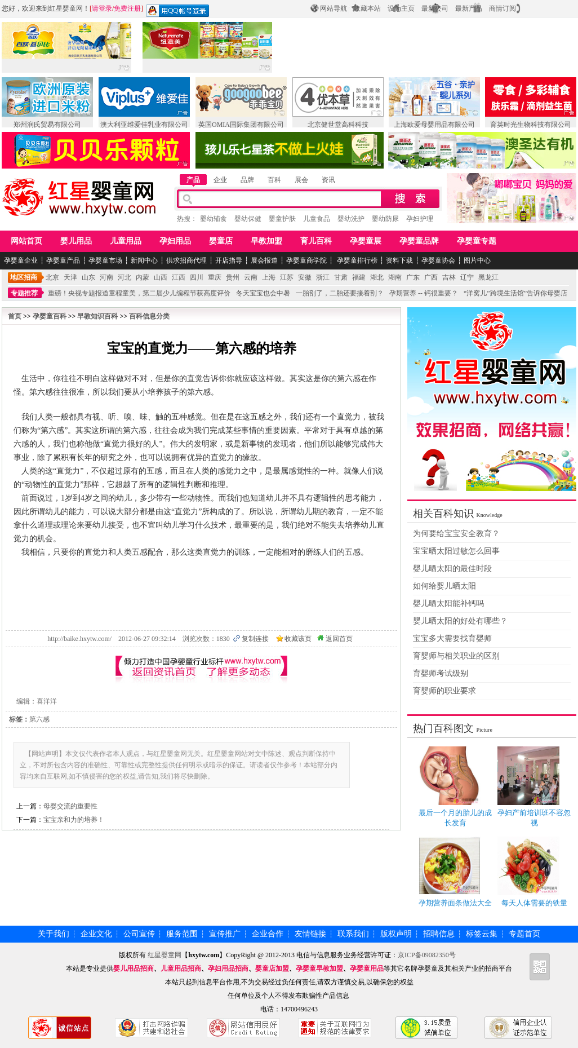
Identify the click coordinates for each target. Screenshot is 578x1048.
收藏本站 (367, 8)
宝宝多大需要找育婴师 (452, 638)
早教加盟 (266, 241)
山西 (160, 277)
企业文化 (96, 934)
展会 (301, 180)
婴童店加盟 (272, 968)
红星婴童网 (66, 8)
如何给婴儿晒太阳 (444, 586)
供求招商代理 (186, 260)
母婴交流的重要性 (70, 806)
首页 (14, 316)
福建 (359, 277)
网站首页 (26, 241)
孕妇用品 (175, 241)
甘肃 (341, 277)
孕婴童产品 (63, 260)
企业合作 (267, 934)
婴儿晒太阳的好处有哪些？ (460, 621)
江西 (178, 277)
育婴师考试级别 (440, 673)
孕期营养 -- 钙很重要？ (423, 293)
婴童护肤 (282, 219)
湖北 (377, 277)
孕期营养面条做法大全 (455, 903)
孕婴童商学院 (306, 260)
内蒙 (142, 277)
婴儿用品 (76, 241)
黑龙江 (488, 277)
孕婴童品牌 (419, 241)
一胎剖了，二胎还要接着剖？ (340, 293)
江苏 (287, 277)
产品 (193, 180)
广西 (431, 277)
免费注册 (127, 8)
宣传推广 (225, 934)
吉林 (449, 277)
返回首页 (339, 639)
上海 (268, 277)
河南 (106, 277)
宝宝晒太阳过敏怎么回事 (456, 551)
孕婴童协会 (438, 260)
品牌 (247, 180)
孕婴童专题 (476, 241)
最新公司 (434, 8)
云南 (250, 277)
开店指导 (228, 260)
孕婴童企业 (21, 260)
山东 (88, 277)
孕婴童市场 (105, 260)
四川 (196, 277)
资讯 (328, 180)
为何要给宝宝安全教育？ (456, 533)
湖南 (395, 277)
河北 (124, 277)
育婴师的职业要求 (444, 691)
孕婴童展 (365, 241)
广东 (413, 277)
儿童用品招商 (181, 968)
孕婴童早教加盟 (319, 968)
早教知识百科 (97, 316)
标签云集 (481, 934)
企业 (220, 180)
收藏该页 (298, 639)
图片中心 (477, 260)
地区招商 (23, 277)
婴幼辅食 (213, 219)
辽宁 (467, 277)
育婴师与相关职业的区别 (456, 656)
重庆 (214, 277)
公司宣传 (139, 934)
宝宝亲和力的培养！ (73, 820)
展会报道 (264, 260)
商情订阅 (502, 8)
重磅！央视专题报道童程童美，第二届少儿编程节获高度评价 (139, 293)
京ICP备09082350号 (427, 955)
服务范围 (182, 934)
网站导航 (333, 8)
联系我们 (353, 934)
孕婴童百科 (49, 316)
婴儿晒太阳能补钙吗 (448, 603)
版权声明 (396, 934)
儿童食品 (316, 219)
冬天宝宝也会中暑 (263, 293)
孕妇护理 (419, 219)
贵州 (232, 277)
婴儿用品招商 (133, 968)
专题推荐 (24, 293)
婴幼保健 (247, 219)
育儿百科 (316, 241)
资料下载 (399, 260)
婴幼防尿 (385, 219)
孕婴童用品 (367, 968)
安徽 (305, 277)
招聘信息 (439, 934)
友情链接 (310, 934)
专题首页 (524, 934)
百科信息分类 (149, 316)
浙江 (323, 277)
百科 (274, 180)
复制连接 (255, 639)
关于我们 (53, 934)
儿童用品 (125, 241)
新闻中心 (144, 260)
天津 (70, 277)
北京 (52, 277)
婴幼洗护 (350, 219)
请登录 (102, 8)
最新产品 (468, 8)
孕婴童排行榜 (356, 260)
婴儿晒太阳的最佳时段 (452, 568)
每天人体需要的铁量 (534, 903)
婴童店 (221, 241)
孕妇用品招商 (228, 968)
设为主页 (401, 8)
